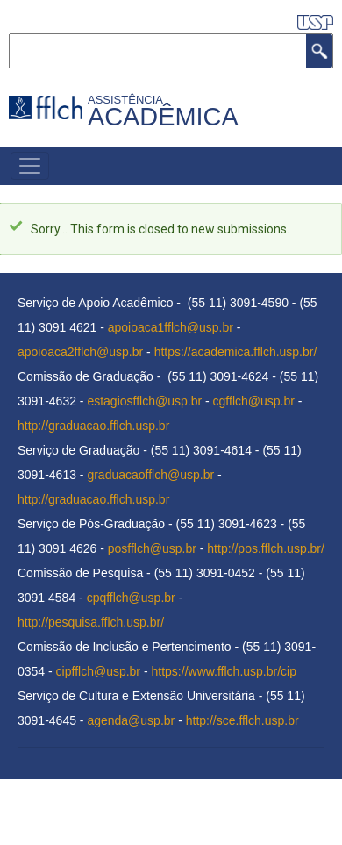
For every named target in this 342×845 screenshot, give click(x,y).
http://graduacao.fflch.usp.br (93, 426)
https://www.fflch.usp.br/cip (224, 671)
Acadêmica (163, 117)
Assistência (128, 99)
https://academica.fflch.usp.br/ (235, 352)
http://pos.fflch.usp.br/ (265, 548)
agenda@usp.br (131, 720)
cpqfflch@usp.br (131, 598)
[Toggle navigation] (30, 166)
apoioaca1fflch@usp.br (170, 327)
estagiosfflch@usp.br (144, 401)
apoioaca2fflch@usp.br (80, 352)
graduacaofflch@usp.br (150, 475)
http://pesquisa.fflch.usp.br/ (91, 622)
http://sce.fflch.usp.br (242, 720)
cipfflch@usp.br (98, 671)
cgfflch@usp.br (254, 401)
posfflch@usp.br (152, 548)
